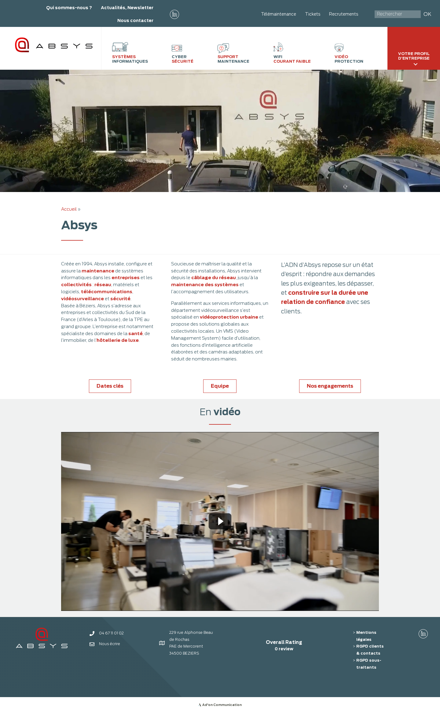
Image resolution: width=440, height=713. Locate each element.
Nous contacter (135, 20)
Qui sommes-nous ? (69, 7)
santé (135, 333)
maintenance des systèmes (205, 284)
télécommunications (106, 291)
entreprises (126, 277)
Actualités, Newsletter (127, 7)
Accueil (69, 209)
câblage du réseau (213, 277)
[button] (174, 14)
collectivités (77, 284)
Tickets (312, 14)
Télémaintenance (278, 14)
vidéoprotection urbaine (229, 317)
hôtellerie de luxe (118, 340)
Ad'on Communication (222, 705)
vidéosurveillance (82, 298)
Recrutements (343, 14)
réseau (102, 284)
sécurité (120, 298)
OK (427, 14)
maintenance (98, 270)
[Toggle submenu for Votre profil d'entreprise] (415, 64)
